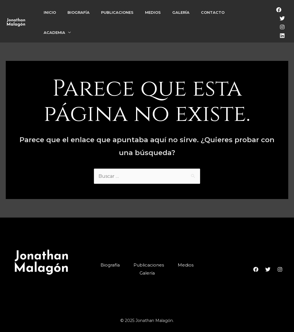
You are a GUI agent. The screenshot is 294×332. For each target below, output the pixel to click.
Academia (54, 32)
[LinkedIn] (282, 35)
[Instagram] (282, 27)
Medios (153, 12)
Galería (180, 12)
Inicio (50, 12)
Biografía (78, 12)
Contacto (213, 12)
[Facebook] (278, 9)
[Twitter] (282, 18)
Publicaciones (117, 12)
